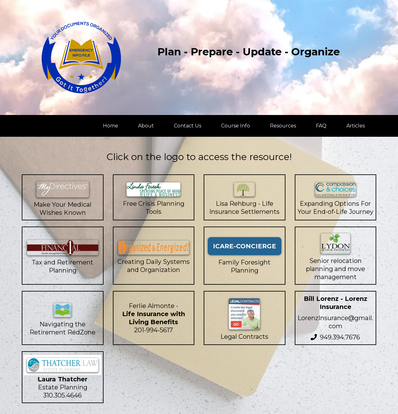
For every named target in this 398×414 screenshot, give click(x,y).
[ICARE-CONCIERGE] (244, 246)
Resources (283, 126)
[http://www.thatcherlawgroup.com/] (62, 365)
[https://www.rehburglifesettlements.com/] (244, 189)
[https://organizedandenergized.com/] (153, 248)
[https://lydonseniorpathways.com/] (335, 243)
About (146, 126)
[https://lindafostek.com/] (153, 189)
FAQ (321, 126)
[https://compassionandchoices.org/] (335, 189)
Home (110, 126)
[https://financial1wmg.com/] (62, 247)
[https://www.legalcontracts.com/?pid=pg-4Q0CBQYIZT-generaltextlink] (244, 313)
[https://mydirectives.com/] (62, 189)
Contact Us (187, 126)
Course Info (235, 126)
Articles (355, 126)
